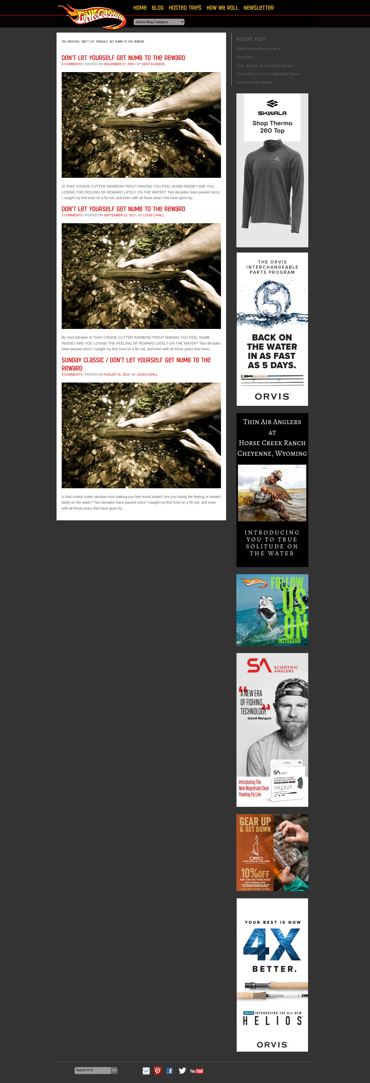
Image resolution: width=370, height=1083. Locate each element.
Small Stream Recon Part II (258, 49)
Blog (158, 7)
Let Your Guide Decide (255, 82)
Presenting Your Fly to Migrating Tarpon (268, 74)
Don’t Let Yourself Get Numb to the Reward (123, 57)
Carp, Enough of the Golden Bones (265, 66)
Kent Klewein (153, 64)
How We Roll (222, 7)
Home (140, 7)
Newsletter (259, 7)
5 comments (72, 215)
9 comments (72, 374)
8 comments (72, 64)
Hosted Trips (185, 7)
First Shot (244, 57)
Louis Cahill (153, 215)
